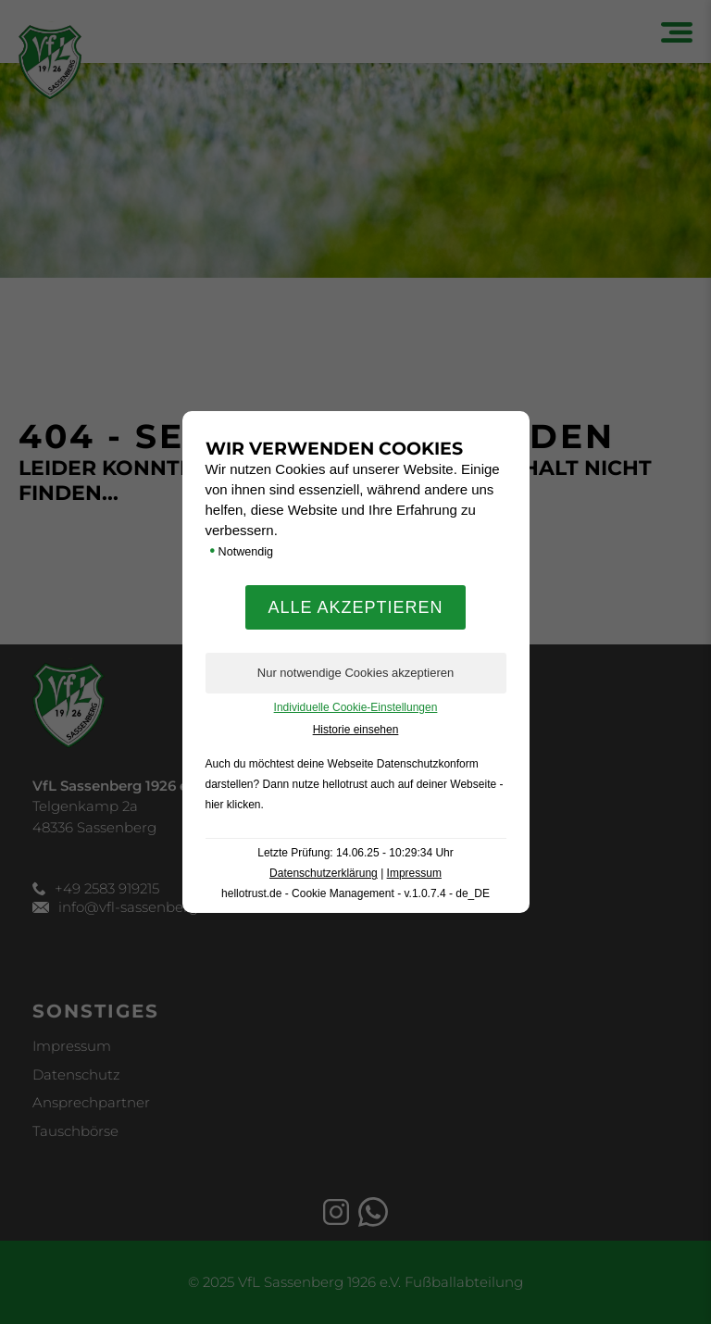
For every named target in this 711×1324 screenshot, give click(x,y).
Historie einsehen (356, 729)
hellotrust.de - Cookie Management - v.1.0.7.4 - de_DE (355, 893)
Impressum (414, 873)
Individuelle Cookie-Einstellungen (356, 707)
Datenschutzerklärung (323, 873)
